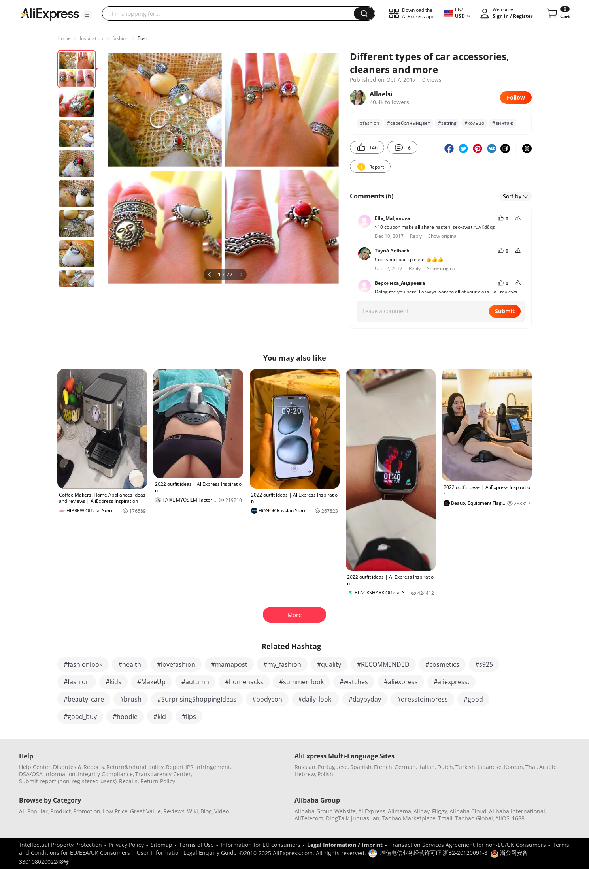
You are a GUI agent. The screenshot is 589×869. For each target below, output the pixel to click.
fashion (120, 38)
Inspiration (91, 38)
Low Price (115, 811)
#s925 (484, 664)
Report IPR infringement (198, 767)
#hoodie (125, 716)
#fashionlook (83, 664)
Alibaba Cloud (468, 811)
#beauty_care (84, 699)
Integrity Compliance (105, 774)
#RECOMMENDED (383, 664)
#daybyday (365, 699)
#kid (159, 716)
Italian (426, 767)
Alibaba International (517, 811)
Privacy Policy (126, 844)
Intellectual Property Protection (61, 844)
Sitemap (161, 844)
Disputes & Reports (78, 767)
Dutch (445, 767)
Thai (531, 767)
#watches (354, 681)
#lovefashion (176, 664)
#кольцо (474, 123)
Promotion (86, 811)
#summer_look (301, 681)
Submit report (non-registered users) (68, 781)
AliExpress (371, 811)
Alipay (421, 811)
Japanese (490, 767)
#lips (189, 716)
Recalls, (129, 781)
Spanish (361, 767)
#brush (131, 699)
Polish (325, 774)
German (405, 767)
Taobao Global (474, 818)
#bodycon (267, 699)
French (383, 767)
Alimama (399, 811)
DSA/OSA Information (47, 774)
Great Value (145, 811)
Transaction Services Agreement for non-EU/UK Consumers (467, 844)
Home (64, 38)
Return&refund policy (135, 767)
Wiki (192, 811)
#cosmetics (442, 664)
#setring (447, 123)
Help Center (35, 767)
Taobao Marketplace (409, 818)
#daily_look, (315, 699)
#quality (329, 664)
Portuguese (333, 767)
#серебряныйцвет (408, 123)
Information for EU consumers (260, 844)
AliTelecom (308, 818)
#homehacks (244, 681)
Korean (513, 767)
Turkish (465, 767)
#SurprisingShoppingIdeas (196, 699)
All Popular (33, 811)
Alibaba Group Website (325, 811)
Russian (304, 767)
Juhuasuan (365, 818)
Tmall (445, 818)
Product (60, 811)
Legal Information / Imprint (345, 844)
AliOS (502, 818)
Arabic (547, 767)
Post (142, 38)
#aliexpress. (451, 681)
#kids (113, 681)
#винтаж (502, 123)
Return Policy (157, 781)
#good (473, 699)
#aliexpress (401, 681)
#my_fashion (282, 664)
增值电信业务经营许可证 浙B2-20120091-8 (433, 852)
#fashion (369, 123)
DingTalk (337, 818)
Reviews (174, 811)
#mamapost (229, 664)
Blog (206, 811)
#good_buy (80, 716)
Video (221, 811)
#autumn (195, 681)
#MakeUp (151, 681)
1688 (518, 818)
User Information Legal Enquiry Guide (187, 852)
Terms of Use (196, 844)
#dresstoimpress (422, 699)
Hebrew (304, 774)
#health (129, 664)
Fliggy (439, 811)
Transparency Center (163, 774)
